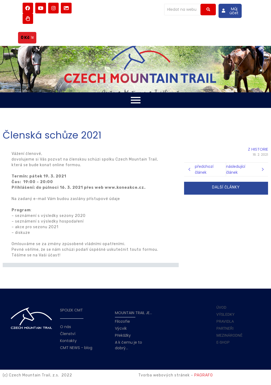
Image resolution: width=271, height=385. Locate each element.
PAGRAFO (203, 375)
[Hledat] (182, 9)
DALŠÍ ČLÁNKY (226, 187)
